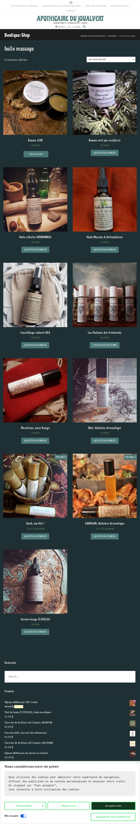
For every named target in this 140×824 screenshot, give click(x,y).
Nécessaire (12, 815)
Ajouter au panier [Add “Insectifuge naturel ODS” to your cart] (35, 345)
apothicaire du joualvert (70, 18)
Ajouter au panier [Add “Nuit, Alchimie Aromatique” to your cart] (105, 440)
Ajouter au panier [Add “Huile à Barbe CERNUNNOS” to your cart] (35, 249)
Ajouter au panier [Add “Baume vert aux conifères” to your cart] (105, 152)
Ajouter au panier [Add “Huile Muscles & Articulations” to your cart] (105, 249)
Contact (71, 11)
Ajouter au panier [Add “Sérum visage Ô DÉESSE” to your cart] (35, 631)
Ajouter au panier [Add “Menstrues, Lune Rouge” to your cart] (35, 440)
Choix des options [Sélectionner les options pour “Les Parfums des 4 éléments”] (105, 345)
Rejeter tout (69, 805)
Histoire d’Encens (95, 6)
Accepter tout (113, 805)
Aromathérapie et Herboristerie (61, 6)
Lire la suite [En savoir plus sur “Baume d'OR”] (36, 154)
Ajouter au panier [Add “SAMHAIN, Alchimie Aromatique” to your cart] (105, 536)
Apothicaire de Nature (24, 6)
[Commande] (111, 59)
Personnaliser (24, 805)
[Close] (137, 763)
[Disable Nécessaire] (23, 816)
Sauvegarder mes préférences (113, 816)
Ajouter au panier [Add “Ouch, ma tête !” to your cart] (35, 536)
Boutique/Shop (120, 6)
